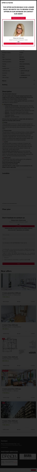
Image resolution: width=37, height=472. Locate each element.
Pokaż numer (18, 43)
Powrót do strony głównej (18, 18)
